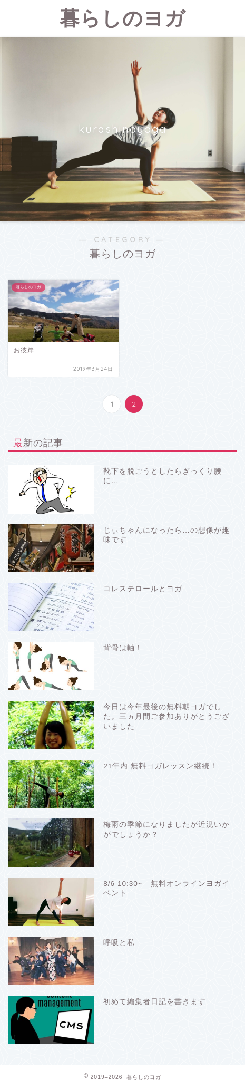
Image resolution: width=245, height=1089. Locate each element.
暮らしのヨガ (122, 18)
